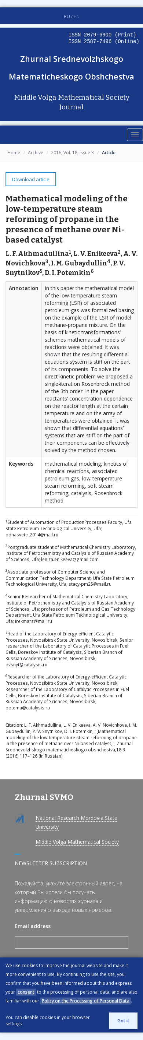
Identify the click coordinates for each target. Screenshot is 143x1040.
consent (26, 992)
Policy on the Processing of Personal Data (85, 1001)
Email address (33, 926)
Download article (31, 179)
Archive (35, 152)
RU (67, 16)
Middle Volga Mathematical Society (77, 841)
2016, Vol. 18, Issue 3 (72, 152)
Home (13, 152)
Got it (123, 1021)
